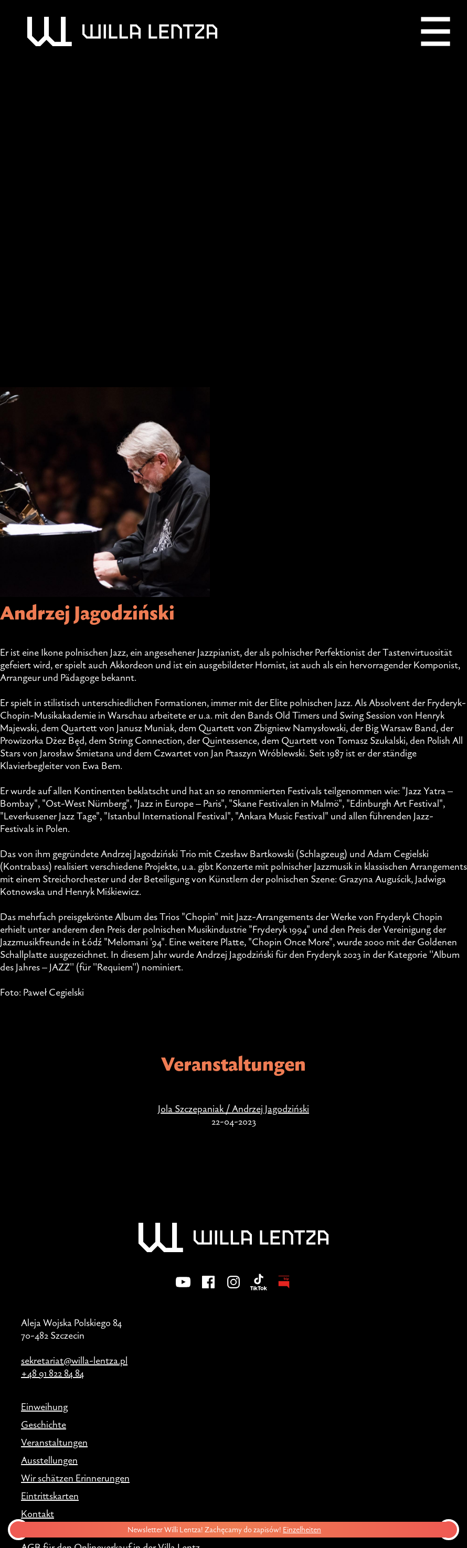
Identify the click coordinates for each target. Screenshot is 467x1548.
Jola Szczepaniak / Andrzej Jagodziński (233, 1108)
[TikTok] (258, 1289)
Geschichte (43, 1424)
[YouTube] (183, 1289)
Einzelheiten (304, 1529)
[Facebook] (208, 1289)
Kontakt (37, 1513)
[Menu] (435, 31)
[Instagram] (233, 1289)
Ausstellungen (49, 1460)
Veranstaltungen (54, 1442)
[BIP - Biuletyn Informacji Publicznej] (283, 1289)
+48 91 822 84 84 (52, 1372)
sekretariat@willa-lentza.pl (74, 1360)
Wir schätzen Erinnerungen (75, 1477)
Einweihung (44, 1406)
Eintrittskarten (50, 1495)
